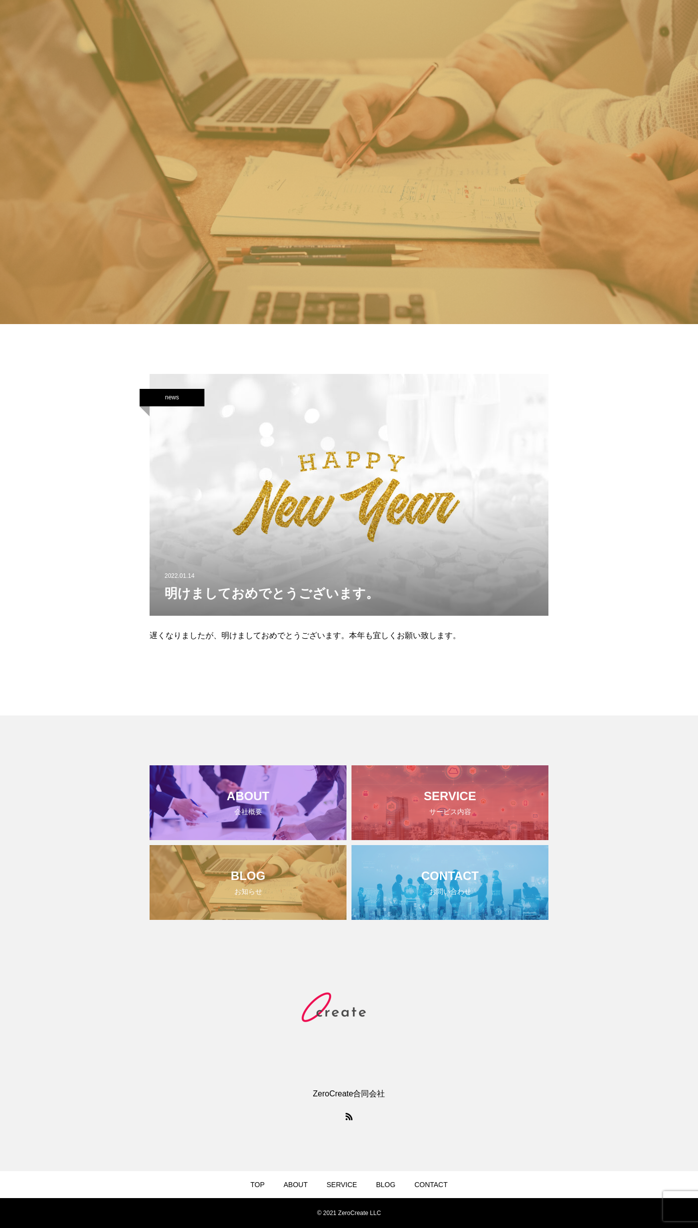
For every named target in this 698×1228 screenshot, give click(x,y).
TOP (257, 1185)
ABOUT (296, 1185)
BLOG (385, 1185)
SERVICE (342, 1185)
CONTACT (431, 1185)
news (172, 397)
